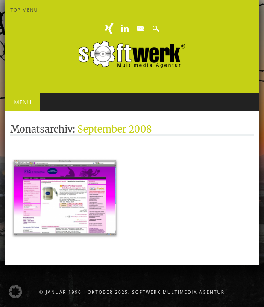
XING (109, 28)
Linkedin (124, 28)
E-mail (141, 29)
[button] (15, 291)
